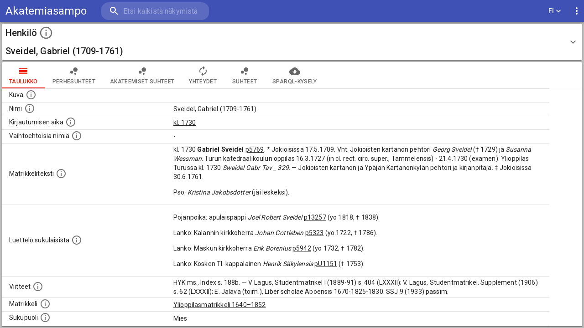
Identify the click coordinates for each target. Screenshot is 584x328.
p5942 (301, 248)
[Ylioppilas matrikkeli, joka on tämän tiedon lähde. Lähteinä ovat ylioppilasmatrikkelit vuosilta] (45, 304)
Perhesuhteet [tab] (74, 75)
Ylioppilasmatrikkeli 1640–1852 (219, 304)
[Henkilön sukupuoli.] (45, 317)
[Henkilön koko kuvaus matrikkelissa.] (61, 173)
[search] (155, 11)
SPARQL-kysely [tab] (294, 75)
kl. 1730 (184, 122)
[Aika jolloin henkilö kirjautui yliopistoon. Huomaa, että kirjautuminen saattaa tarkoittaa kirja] (70, 122)
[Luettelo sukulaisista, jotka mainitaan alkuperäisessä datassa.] (76, 240)
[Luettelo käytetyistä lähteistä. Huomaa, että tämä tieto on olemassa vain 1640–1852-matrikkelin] (38, 286)
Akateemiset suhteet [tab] (142, 75)
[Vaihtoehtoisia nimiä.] (76, 135)
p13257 (315, 217)
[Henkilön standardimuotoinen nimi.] (29, 108)
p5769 (254, 149)
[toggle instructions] (46, 33)
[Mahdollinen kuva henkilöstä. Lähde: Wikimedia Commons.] (31, 94)
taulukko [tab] (23, 75)
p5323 (314, 232)
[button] (292, 42)
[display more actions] (576, 11)
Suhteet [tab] (244, 75)
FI (555, 11)
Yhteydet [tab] (203, 75)
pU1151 (325, 263)
